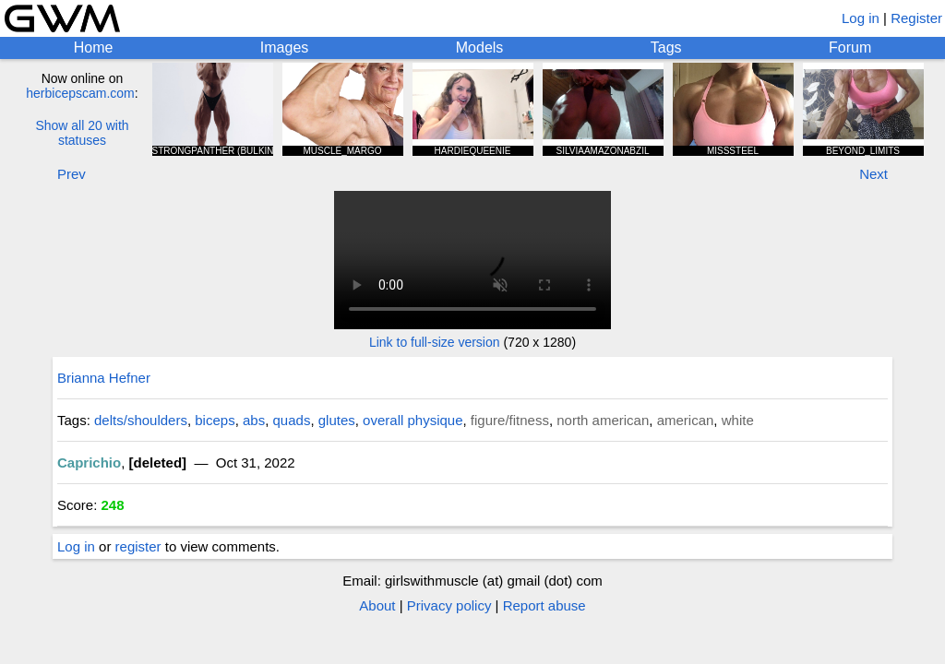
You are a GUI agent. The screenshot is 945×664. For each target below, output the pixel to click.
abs (254, 420)
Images (284, 47)
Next (873, 174)
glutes (336, 420)
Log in (860, 18)
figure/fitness (510, 420)
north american (602, 420)
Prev (71, 174)
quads (292, 420)
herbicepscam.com (80, 93)
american (685, 420)
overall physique (412, 420)
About (377, 605)
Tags (666, 47)
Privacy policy (449, 605)
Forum (850, 47)
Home (94, 47)
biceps (214, 420)
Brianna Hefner (103, 377)
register (138, 546)
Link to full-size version (434, 342)
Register (916, 18)
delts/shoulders (140, 420)
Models (480, 47)
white (738, 420)
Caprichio (89, 462)
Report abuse (544, 605)
